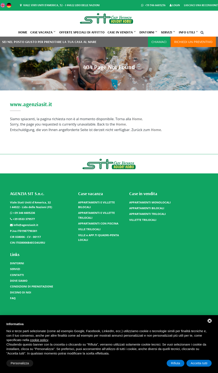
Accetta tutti (199, 363)
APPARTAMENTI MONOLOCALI (150, 202)
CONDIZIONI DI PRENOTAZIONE (31, 286)
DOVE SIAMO (18, 281)
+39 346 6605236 (153, 5)
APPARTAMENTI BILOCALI (146, 208)
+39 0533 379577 (24, 219)
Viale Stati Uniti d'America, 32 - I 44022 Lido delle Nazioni (59, 5)
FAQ (13, 298)
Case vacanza (41, 32)
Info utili (187, 32)
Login (175, 5)
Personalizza (20, 363)
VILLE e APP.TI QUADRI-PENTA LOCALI (98, 237)
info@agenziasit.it (25, 225)
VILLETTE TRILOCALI (142, 220)
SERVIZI (166, 32)
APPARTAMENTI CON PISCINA (98, 223)
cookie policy (39, 340)
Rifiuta (175, 363)
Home (22, 32)
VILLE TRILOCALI (89, 229)
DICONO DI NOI (20, 292)
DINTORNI (146, 32)
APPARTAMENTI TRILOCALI (147, 214)
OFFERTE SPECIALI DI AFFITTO (82, 32)
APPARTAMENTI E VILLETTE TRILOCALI (96, 215)
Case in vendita (120, 32)
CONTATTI (17, 275)
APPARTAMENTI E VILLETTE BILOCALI (96, 204)
